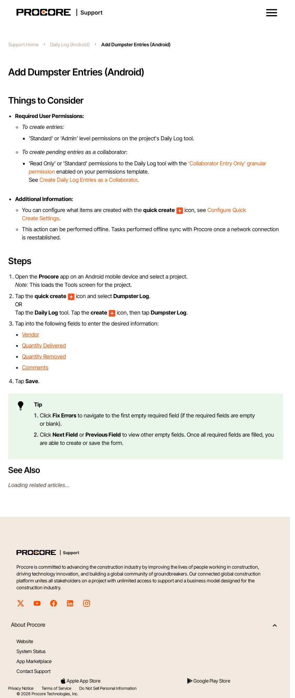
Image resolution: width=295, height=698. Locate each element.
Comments (35, 367)
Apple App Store (80, 680)
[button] (271, 12)
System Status (31, 651)
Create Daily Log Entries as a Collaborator (88, 179)
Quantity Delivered (44, 345)
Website (24, 641)
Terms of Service (56, 688)
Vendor (30, 334)
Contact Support (33, 671)
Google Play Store (208, 680)
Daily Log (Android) (70, 44)
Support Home (23, 44)
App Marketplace (34, 661)
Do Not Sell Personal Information (107, 688)
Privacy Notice (20, 688)
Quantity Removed (44, 356)
